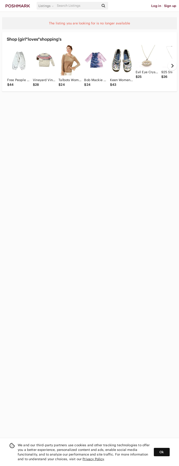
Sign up (170, 6)
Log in (156, 6)
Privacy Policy (93, 459)
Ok (161, 452)
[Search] (77, 6)
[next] (172, 65)
